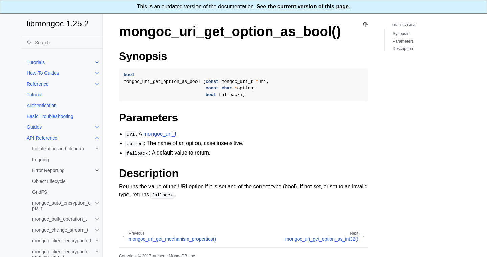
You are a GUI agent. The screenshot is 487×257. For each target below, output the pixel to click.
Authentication (42, 105)
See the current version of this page (303, 6)
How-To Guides (43, 73)
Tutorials (36, 62)
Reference (38, 84)
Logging (40, 159)
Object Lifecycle (49, 181)
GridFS (39, 192)
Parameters (403, 41)
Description (403, 48)
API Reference (42, 138)
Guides (34, 127)
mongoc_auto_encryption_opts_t (61, 205)
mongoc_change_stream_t (60, 230)
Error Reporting (48, 170)
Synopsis (401, 33)
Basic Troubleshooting (50, 116)
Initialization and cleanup (58, 148)
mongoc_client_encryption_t (61, 240)
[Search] (61, 43)
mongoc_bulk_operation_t (59, 219)
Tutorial (34, 94)
